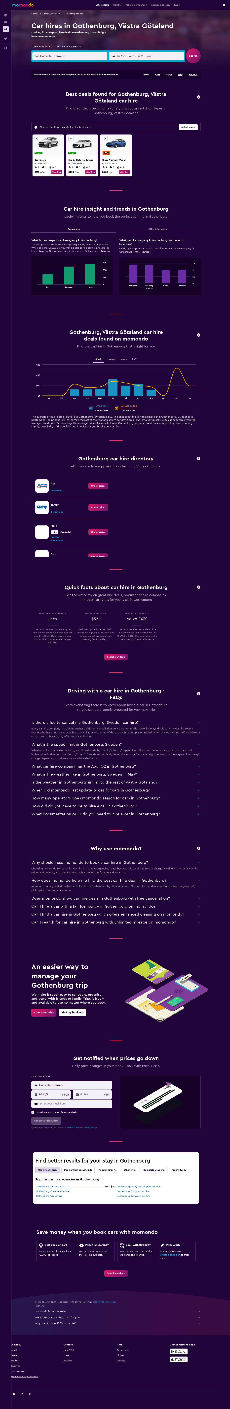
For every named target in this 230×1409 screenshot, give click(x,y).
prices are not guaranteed (108, 1302)
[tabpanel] (120, 270)
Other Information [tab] (163, 229)
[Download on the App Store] (185, 1359)
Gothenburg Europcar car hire (137, 1191)
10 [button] (93, 95)
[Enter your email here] (80, 1103)
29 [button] (77, 119)
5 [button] (109, 87)
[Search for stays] (5, 22)
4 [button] (101, 87)
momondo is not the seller (122, 1311)
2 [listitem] (49, 167)
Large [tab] (128, 359)
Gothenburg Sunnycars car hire (138, 1196)
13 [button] (62, 103)
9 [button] (85, 95)
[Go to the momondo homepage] (23, 5)
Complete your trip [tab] (158, 1170)
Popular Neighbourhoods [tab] (83, 1170)
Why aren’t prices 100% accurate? (122, 1323)
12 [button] (109, 95)
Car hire (39, 14)
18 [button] (101, 103)
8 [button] (77, 95)
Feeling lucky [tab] (183, 1170)
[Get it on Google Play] (185, 1351)
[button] (5, 5)
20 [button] (61, 111)
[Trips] (5, 38)
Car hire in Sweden (56, 14)
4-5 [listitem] (57, 167)
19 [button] (109, 103)
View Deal (61, 172)
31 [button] (93, 119)
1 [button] (77, 87)
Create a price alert (175, 1255)
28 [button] (69, 119)
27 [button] (61, 119)
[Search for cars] (5, 29)
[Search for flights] (5, 15)
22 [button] (77, 111)
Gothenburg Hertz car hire (55, 1187)
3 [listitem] (82, 167)
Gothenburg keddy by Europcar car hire (143, 1187)
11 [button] (102, 95)
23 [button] (85, 111)
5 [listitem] (75, 167)
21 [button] (70, 111)
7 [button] (69, 95)
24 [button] (93, 111)
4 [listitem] (41, 167)
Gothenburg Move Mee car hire (57, 1191)
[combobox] (45, 46)
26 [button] (109, 111)
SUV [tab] (139, 359)
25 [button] (101, 111)
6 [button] (62, 95)
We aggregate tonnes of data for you (122, 1317)
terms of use (78, 1128)
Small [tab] (103, 359)
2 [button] (85, 87)
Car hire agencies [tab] (52, 1170)
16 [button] (85, 103)
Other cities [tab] (134, 1170)
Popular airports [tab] (112, 1170)
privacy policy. (95, 1128)
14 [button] (70, 103)
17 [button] (93, 103)
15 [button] (78, 103)
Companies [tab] (78, 229)
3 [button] (93, 87)
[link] (103, 486)
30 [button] (85, 119)
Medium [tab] (116, 359)
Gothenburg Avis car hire (54, 1196)
